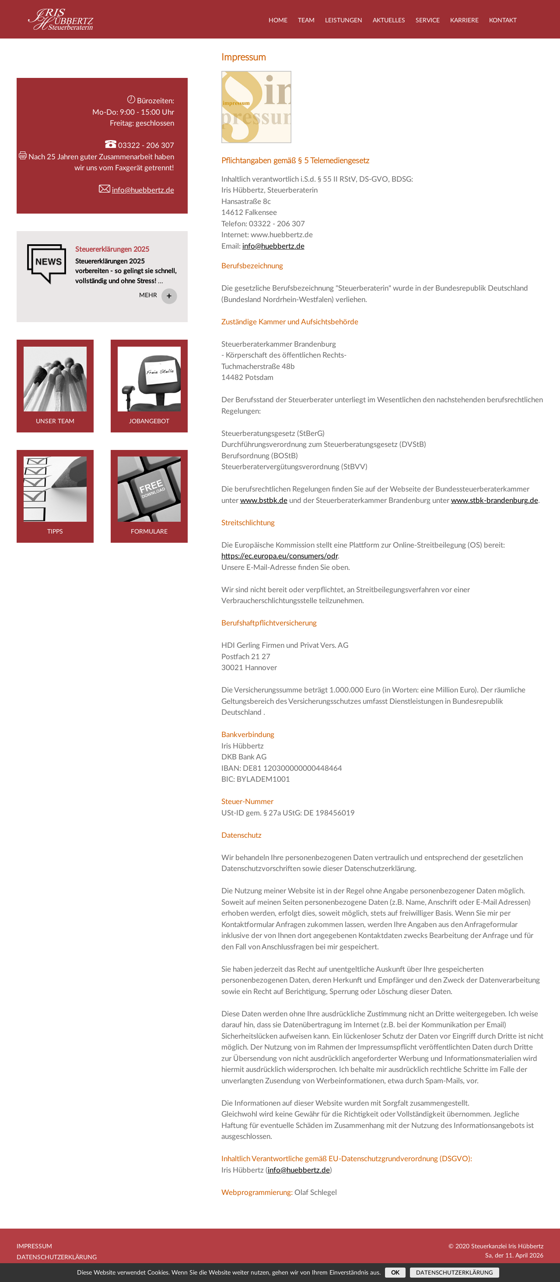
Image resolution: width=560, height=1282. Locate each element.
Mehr (148, 295)
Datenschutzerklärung (57, 1257)
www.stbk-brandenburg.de (494, 500)
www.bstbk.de (263, 500)
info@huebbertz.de (273, 246)
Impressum (34, 1246)
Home (278, 21)
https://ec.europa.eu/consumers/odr (279, 556)
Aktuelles (389, 21)
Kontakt (503, 21)
